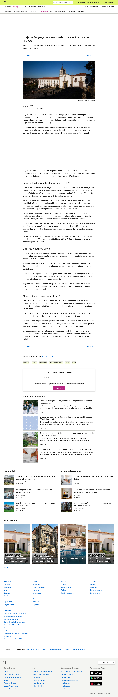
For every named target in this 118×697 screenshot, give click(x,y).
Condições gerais (38, 683)
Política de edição (38, 686)
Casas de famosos (96, 590)
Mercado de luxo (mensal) (75, 383)
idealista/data (65, 686)
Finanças (16, 7)
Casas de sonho (95, 593)
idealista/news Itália (10, 689)
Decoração (32, 7)
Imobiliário (7, 7)
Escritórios (7, 587)
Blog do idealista (9, 605)
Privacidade (36, 677)
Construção (7, 596)
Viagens (64, 584)
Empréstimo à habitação (12, 625)
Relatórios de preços (10, 683)
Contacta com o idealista (40, 674)
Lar (51, 11)
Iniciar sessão (108, 2)
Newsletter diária (40, 383)
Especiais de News (32, 649)
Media (6, 680)
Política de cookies (38, 680)
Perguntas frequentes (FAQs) (42, 671)
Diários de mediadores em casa (14, 622)
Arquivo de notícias (78, 649)
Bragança (26, 362)
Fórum (86, 7)
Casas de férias (66, 587)
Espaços (93, 584)
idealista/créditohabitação (69, 680)
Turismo (63, 590)
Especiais (41, 7)
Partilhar (27, 55)
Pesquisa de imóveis (107, 7)
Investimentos (43, 11)
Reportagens (8, 628)
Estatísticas (94, 7)
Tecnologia (71, 11)
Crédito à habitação (20, 11)
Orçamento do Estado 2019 (13, 639)
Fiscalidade (7, 11)
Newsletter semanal (56, 383)
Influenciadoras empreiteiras (13, 616)
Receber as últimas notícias (60, 373)
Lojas (5, 590)
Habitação (7, 584)
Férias (24, 7)
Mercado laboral (60, 11)
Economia (32, 11)
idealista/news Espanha (11, 686)
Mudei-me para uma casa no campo (15, 631)
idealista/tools (65, 683)
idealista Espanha (67, 674)
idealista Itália (65, 677)
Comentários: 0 (89, 55)
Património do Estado (56, 362)
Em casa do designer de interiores (15, 613)
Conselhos (93, 587)
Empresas (7, 593)
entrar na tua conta (47, 356)
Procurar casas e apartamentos (71, 671)
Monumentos (43, 362)
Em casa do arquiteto (11, 619)
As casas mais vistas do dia (72, 560)
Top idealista (8, 602)
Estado (67, 362)
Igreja (74, 362)
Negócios (81, 11)
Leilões (34, 362)
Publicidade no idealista (11, 674)
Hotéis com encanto (67, 593)
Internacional (8, 599)
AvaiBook (64, 689)
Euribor (67, 649)
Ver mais (7, 567)
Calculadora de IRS (55, 649)
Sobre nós (7, 671)
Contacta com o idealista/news (14, 677)
